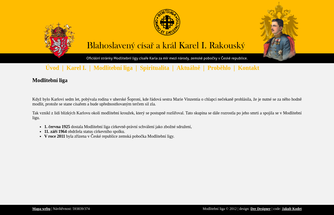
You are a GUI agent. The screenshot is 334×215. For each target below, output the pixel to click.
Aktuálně (188, 67)
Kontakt (248, 67)
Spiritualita (154, 67)
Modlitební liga (113, 67)
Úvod (52, 67)
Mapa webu (41, 209)
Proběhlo (218, 67)
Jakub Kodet (292, 209)
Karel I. (76, 67)
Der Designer (260, 209)
